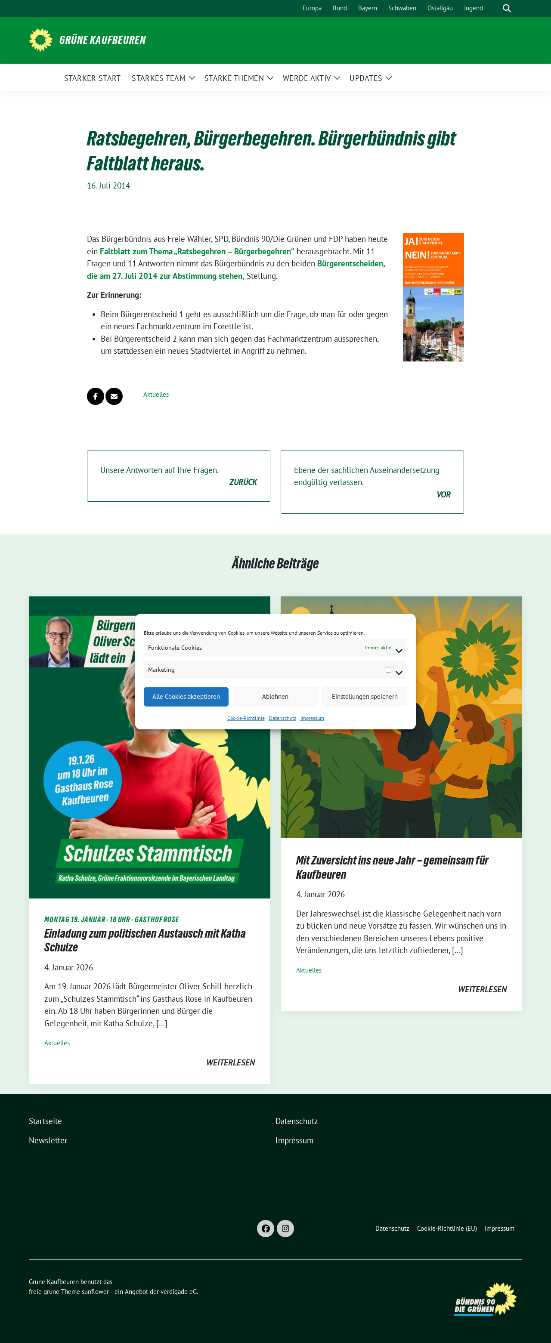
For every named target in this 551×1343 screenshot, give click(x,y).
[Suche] (494, 8)
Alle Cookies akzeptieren (186, 696)
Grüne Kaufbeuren (102, 40)
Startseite (45, 1121)
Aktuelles (156, 394)
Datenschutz (282, 717)
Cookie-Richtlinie (246, 717)
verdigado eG (179, 1291)
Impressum (312, 717)
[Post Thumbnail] (149, 746)
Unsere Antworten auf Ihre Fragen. (178, 476)
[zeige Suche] (506, 8)
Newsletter (48, 1140)
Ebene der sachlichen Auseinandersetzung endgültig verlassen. (372, 483)
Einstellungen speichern (365, 696)
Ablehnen (275, 696)
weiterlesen (230, 1062)
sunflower (95, 1291)
